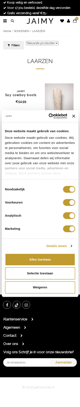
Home (7, 31)
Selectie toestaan (40, 273)
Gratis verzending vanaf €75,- (25, 13)
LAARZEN (38, 31)
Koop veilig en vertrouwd (22, 2)
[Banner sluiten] (73, 116)
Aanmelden (63, 362)
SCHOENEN (21, 31)
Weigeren (40, 287)
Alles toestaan (40, 259)
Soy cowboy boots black (21, 93)
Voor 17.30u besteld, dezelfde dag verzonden (36, 8)
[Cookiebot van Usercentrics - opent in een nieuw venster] (50, 116)
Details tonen (57, 246)
